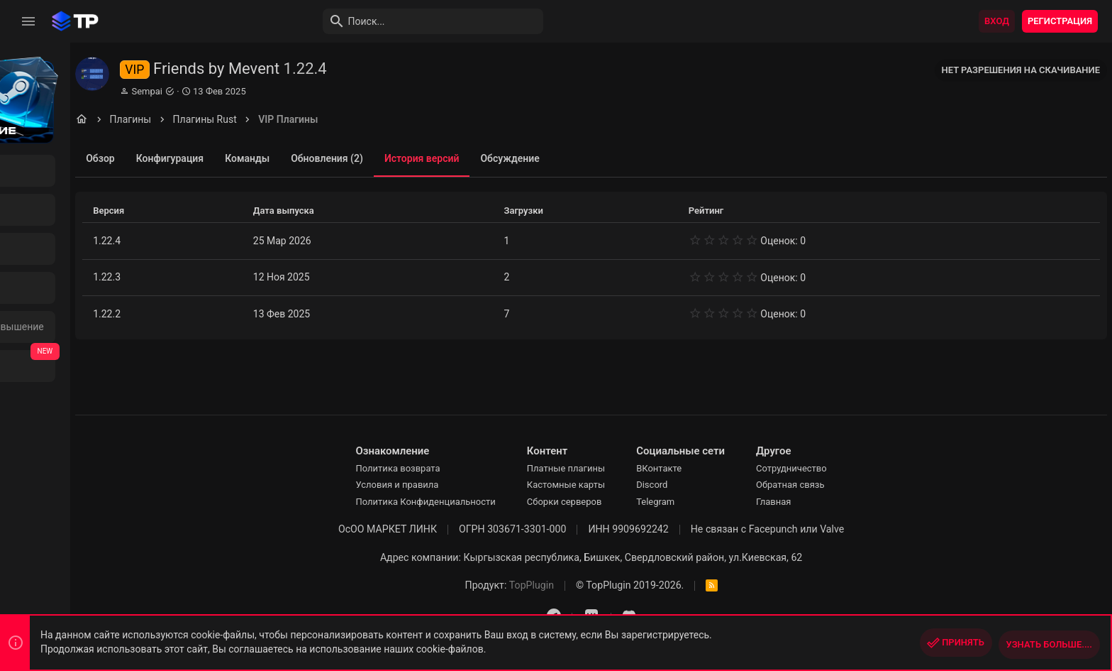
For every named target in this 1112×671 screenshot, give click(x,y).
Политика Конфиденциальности (477, 501)
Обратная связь (842, 484)
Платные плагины (618, 468)
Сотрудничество (843, 468)
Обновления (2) (427, 158)
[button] (28, 21)
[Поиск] (366, 21)
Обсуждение (610, 158)
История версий (522, 158)
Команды (347, 158)
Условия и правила (448, 484)
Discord (703, 484)
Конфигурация (270, 158)
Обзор (201, 158)
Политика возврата (449, 468)
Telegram (707, 501)
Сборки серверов (616, 501)
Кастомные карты (618, 484)
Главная (825, 501)
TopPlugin (583, 585)
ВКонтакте (710, 468)
